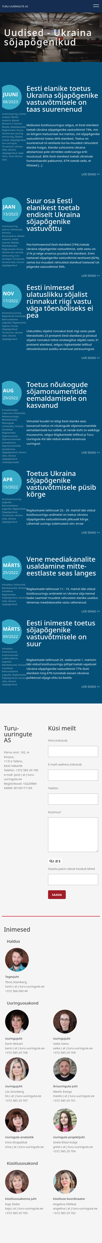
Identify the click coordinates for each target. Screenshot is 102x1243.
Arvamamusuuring (11, 312)
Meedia (5, 126)
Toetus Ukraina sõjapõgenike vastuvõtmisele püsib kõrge (61, 484)
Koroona (6, 232)
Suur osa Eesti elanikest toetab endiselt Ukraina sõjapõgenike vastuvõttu (53, 214)
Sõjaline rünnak (10, 325)
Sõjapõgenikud (18, 139)
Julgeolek (6, 502)
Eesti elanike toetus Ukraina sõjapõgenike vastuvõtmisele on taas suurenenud (62, 99)
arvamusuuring (10, 113)
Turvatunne (8, 146)
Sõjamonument (10, 436)
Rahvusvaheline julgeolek (10, 321)
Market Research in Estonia (12, 122)
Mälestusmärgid (10, 416)
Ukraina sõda (8, 262)
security (19, 133)
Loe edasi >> (91, 174)
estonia (5, 229)
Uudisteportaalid (10, 462)
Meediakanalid (18, 126)
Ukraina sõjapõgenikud (9, 151)
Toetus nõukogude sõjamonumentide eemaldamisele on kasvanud (57, 395)
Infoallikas (7, 584)
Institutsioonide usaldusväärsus (10, 657)
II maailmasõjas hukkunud (10, 411)
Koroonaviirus (9, 235)
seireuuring (8, 136)
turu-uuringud (9, 143)
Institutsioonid (9, 651)
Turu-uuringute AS (15, 6)
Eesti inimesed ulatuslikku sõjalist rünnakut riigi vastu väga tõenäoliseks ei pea (60, 301)
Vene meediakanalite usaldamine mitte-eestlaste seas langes (61, 566)
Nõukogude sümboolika (8, 424)
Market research (10, 118)
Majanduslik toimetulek (14, 316)
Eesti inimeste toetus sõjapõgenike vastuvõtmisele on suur (61, 633)
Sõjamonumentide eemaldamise (11, 441)
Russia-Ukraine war (13, 132)
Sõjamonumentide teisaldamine (11, 447)
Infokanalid (16, 229)
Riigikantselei (8, 130)
